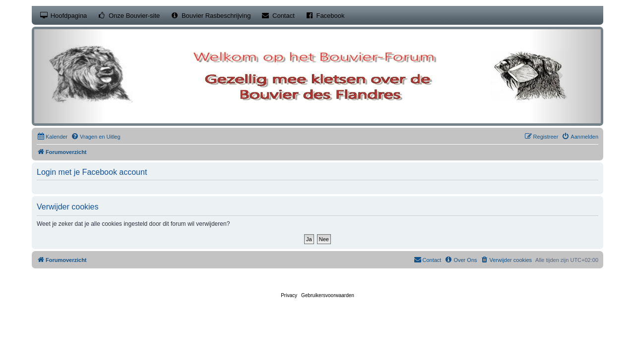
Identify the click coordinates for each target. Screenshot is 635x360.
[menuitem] (52, 137)
